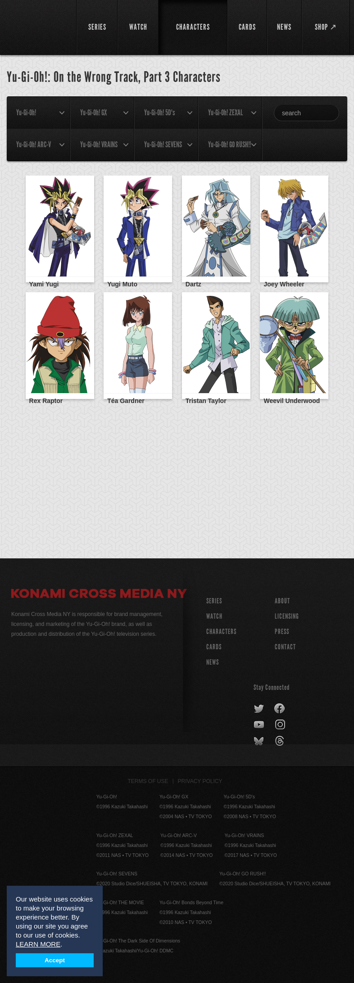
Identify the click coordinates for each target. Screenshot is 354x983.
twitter (259, 708)
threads (280, 741)
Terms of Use (148, 781)
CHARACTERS (221, 631)
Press (282, 631)
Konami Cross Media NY (99, 595)
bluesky (259, 741)
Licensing (287, 616)
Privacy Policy (200, 781)
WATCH (214, 616)
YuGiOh (38, 27)
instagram (280, 725)
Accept (55, 960)
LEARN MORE (38, 944)
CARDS (214, 647)
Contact (285, 647)
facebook (280, 708)
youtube (259, 725)
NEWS (212, 662)
